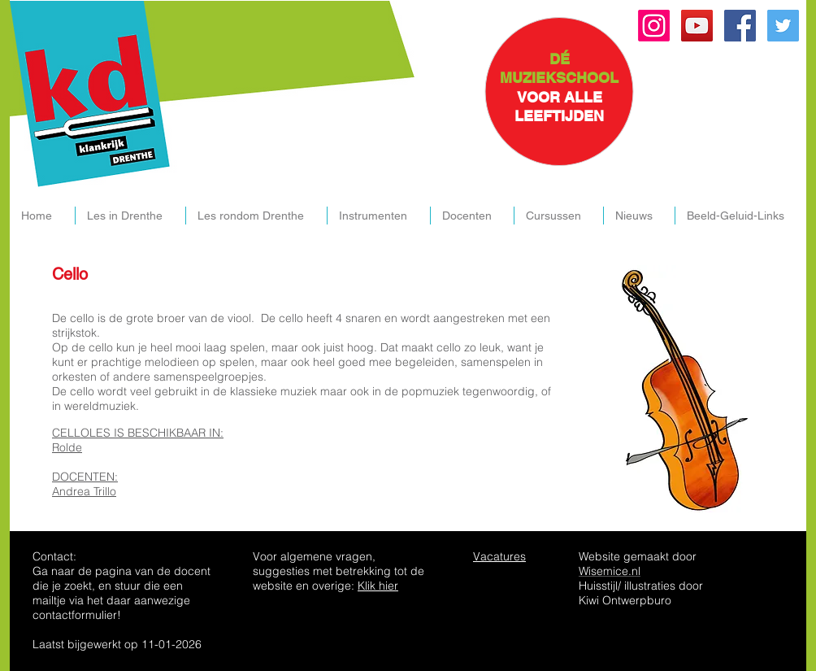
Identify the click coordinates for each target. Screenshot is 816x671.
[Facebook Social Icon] (740, 25)
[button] (130, 215)
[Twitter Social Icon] (783, 25)
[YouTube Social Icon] (697, 25)
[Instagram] (654, 25)
